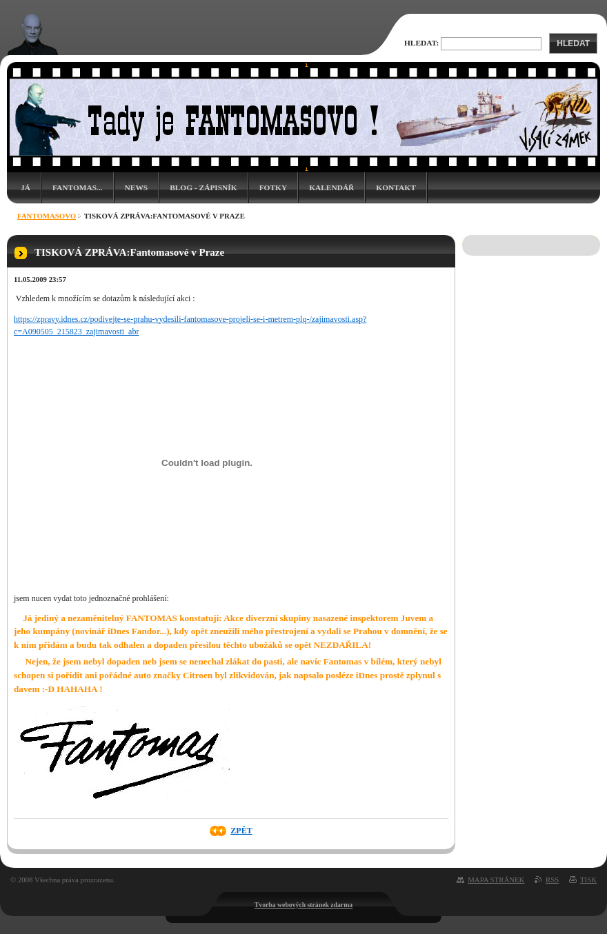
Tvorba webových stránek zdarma (303, 904)
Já (25, 187)
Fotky (273, 187)
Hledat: (421, 43)
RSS (552, 879)
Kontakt (395, 187)
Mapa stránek (496, 879)
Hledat (573, 43)
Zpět (241, 830)
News (136, 187)
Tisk (588, 879)
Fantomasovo (46, 216)
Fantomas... (77, 187)
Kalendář (331, 187)
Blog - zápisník (203, 187)
